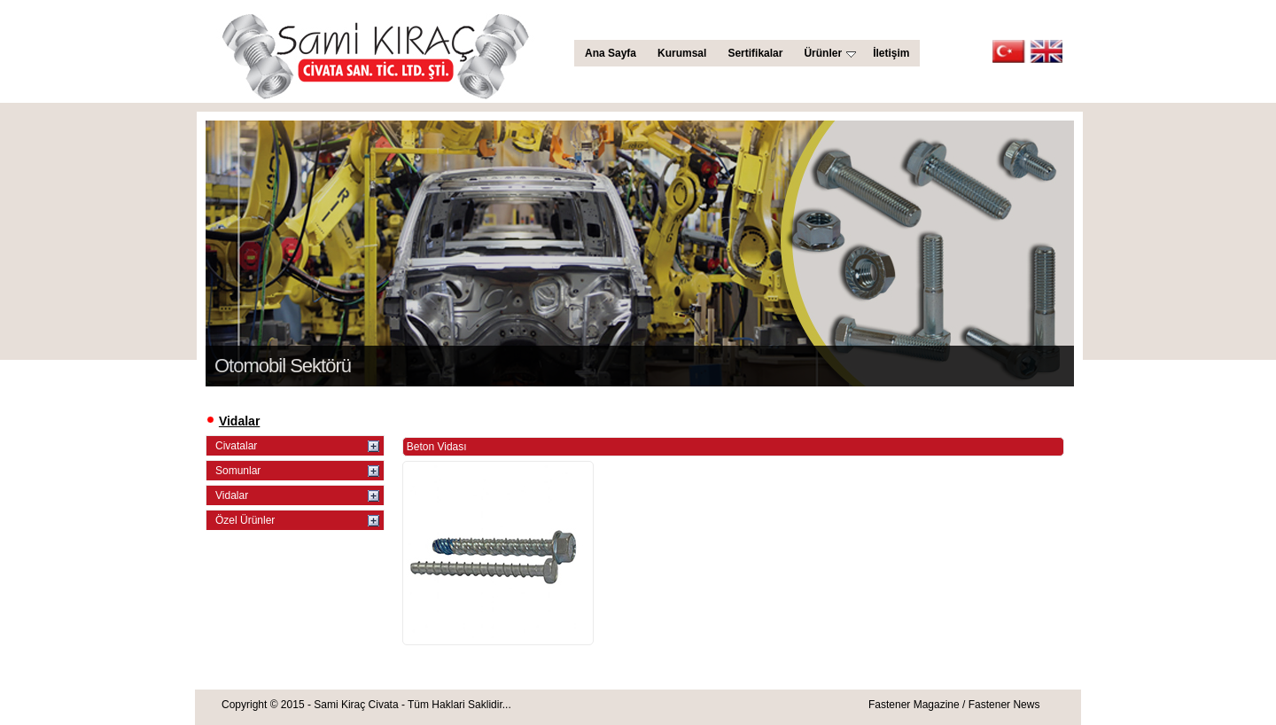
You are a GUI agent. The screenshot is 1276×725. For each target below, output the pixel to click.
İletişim (891, 53)
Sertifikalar (754, 53)
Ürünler (830, 53)
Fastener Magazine (914, 704)
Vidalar (231, 495)
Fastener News (1004, 704)
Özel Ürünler (245, 520)
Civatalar (236, 446)
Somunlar (238, 470)
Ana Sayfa (610, 53)
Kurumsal (681, 53)
